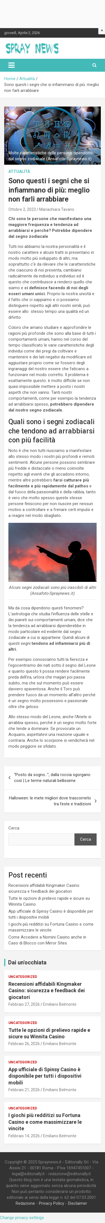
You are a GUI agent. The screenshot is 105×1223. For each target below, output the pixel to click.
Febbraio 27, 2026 (24, 1004)
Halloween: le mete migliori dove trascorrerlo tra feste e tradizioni (50, 800)
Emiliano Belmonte (59, 1004)
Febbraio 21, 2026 (24, 1090)
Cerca (13, 828)
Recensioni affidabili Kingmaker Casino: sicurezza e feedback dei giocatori (46, 990)
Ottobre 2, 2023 (22, 209)
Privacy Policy (51, 1203)
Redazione (25, 1203)
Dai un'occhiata (27, 962)
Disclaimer (77, 1203)
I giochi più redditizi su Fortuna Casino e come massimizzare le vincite (45, 1121)
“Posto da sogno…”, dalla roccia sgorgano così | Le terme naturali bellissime (52, 777)
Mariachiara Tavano (56, 209)
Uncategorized (22, 977)
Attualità (19, 171)
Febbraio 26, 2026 (24, 1043)
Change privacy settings (22, 1217)
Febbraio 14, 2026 (24, 1136)
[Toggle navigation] (11, 65)
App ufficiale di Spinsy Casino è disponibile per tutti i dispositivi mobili (44, 1076)
